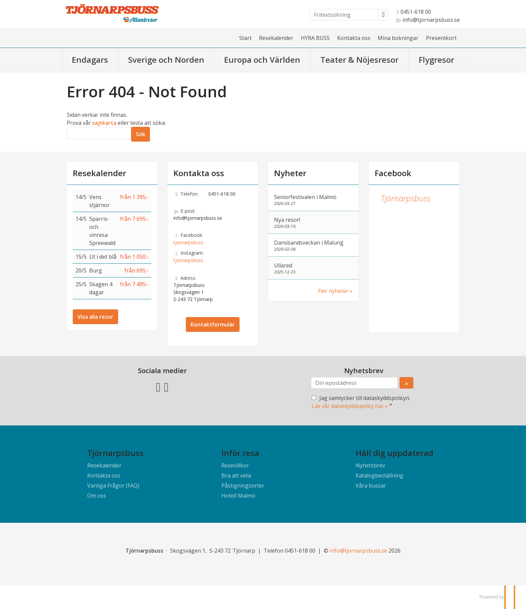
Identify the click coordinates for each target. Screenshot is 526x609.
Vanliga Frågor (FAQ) (113, 485)
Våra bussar (371, 485)
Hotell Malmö (238, 495)
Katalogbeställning (379, 475)
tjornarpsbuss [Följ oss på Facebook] (188, 242)
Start (245, 38)
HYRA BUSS (315, 38)
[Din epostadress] (354, 383)
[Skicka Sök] (140, 134)
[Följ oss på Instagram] (166, 386)
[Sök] (99, 133)
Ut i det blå (102, 256)
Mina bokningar (398, 38)
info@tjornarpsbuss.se (197, 218)
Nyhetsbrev (370, 465)
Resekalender (276, 38)
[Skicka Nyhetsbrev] (406, 383)
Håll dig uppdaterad (394, 452)
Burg (95, 270)
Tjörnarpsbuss (405, 198)
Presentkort (441, 38)
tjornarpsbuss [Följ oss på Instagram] (188, 260)
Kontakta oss (353, 38)
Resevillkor (235, 465)
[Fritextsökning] (344, 14)
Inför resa (240, 452)
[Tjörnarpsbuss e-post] (358, 550)
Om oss (96, 495)
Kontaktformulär (213, 324)
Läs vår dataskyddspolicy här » (350, 406)
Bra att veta (236, 475)
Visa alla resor (95, 316)
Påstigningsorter (242, 485)
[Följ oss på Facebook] (158, 386)
